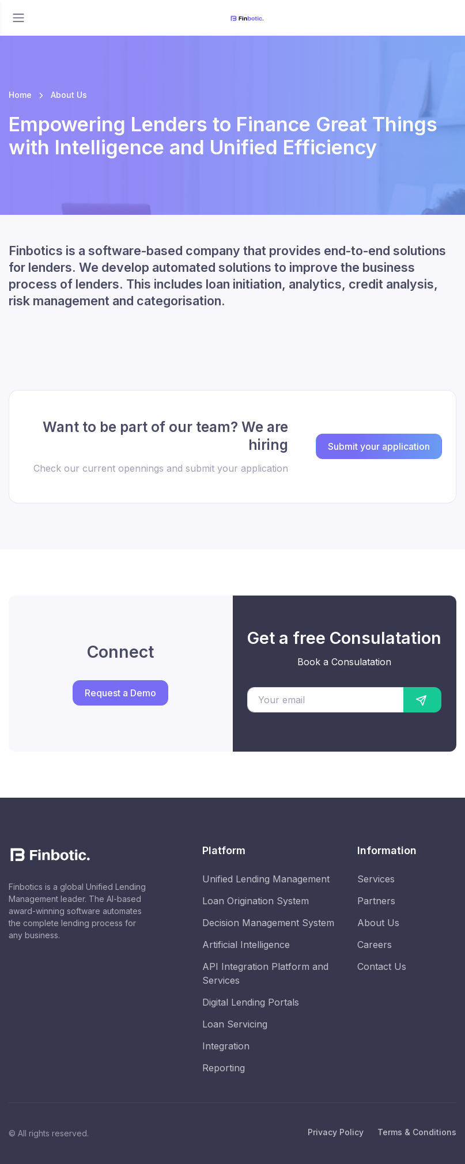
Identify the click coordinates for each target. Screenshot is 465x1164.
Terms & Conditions (416, 1132)
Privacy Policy (336, 1132)
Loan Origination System (255, 901)
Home (20, 95)
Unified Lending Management (266, 879)
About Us (378, 922)
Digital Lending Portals (250, 1002)
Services (376, 879)
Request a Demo (120, 693)
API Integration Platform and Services (265, 973)
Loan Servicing (234, 1024)
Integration (225, 1046)
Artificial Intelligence (246, 944)
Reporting (223, 1068)
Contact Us (381, 966)
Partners (376, 901)
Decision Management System (268, 922)
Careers (374, 944)
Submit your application (379, 446)
